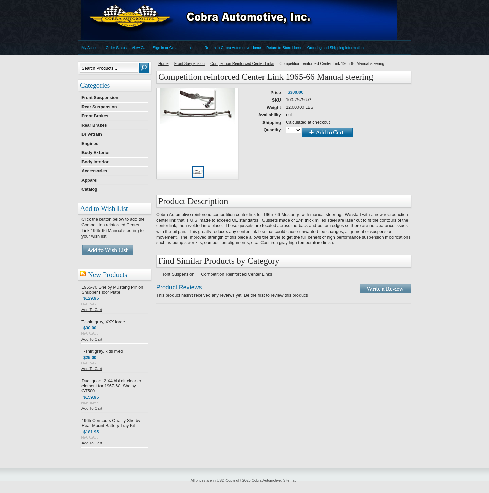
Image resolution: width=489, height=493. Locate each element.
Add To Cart (92, 310)
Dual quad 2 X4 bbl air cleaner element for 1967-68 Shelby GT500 (111, 386)
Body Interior (95, 161)
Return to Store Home (284, 47)
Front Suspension (100, 97)
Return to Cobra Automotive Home (233, 47)
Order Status (116, 47)
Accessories (94, 171)
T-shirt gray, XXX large (103, 321)
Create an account (184, 47)
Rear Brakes (94, 125)
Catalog (89, 189)
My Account (91, 47)
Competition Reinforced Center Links (242, 63)
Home (163, 63)
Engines (90, 143)
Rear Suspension (99, 106)
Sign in (158, 47)
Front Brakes (95, 115)
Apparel (90, 180)
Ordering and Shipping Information (335, 47)
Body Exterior (96, 152)
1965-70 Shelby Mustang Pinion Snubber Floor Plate (112, 290)
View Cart (140, 47)
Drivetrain (92, 134)
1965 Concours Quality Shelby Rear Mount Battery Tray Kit (111, 423)
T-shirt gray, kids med (102, 351)
